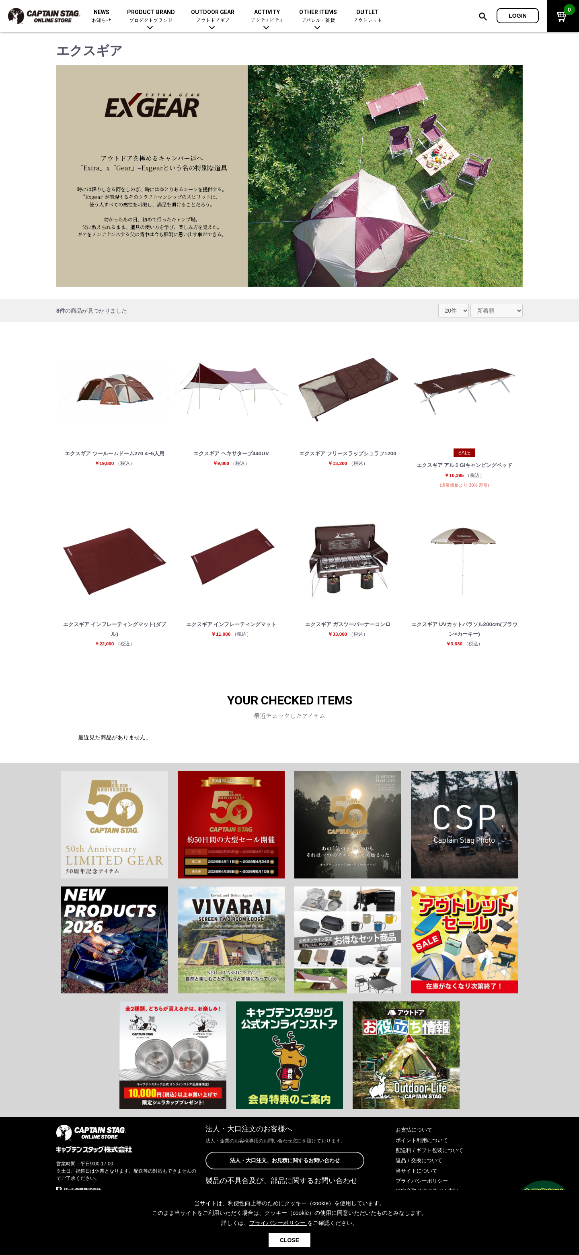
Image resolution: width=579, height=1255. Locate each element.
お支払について (415, 1133)
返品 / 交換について (421, 1164)
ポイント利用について (424, 1143)
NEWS (101, 16)
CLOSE (289, 1240)
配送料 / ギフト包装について (432, 1153)
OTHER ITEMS (318, 16)
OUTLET (367, 16)
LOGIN (518, 15)
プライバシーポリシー (424, 1184)
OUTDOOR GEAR (212, 16)
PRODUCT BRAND (151, 16)
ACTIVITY (266, 16)
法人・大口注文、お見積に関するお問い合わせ (285, 1164)
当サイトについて (418, 1174)
